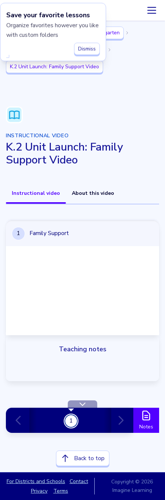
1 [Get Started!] (71, 421)
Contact (79, 481)
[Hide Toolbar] (82, 404)
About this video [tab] (93, 193)
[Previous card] (21, 420)
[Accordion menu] (152, 10)
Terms (60, 490)
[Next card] (119, 420)
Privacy (39, 490)
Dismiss (87, 47)
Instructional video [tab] (36, 193)
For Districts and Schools (36, 481)
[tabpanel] (82, 342)
